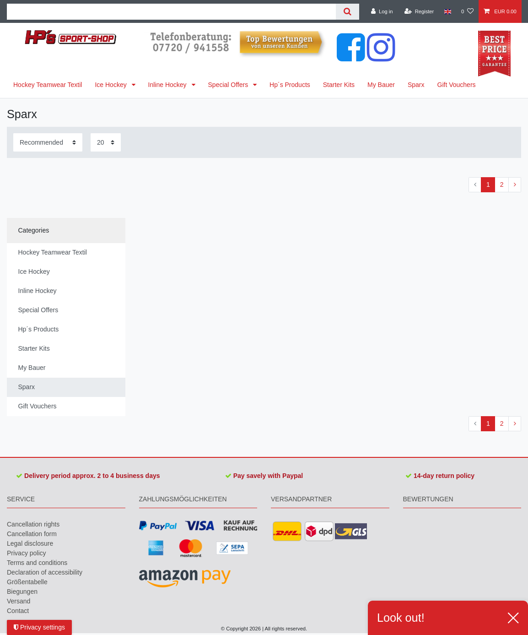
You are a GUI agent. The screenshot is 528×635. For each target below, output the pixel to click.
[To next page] (514, 185)
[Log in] (382, 11)
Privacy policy (26, 553)
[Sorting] (47, 142)
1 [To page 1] (488, 184)
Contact (18, 610)
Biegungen (22, 591)
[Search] (347, 12)
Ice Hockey (111, 84)
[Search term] (171, 12)
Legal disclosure (30, 543)
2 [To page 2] (502, 184)
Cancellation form (32, 533)
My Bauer (381, 84)
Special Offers (229, 84)
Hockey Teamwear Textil (47, 84)
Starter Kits (339, 84)
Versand (18, 601)
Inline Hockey (168, 84)
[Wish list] (467, 11)
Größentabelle (27, 582)
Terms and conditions (37, 562)
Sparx (416, 84)
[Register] (419, 11)
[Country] (447, 11)
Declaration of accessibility (44, 572)
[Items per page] (106, 142)
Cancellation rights (33, 524)
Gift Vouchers (456, 84)
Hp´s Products (289, 84)
